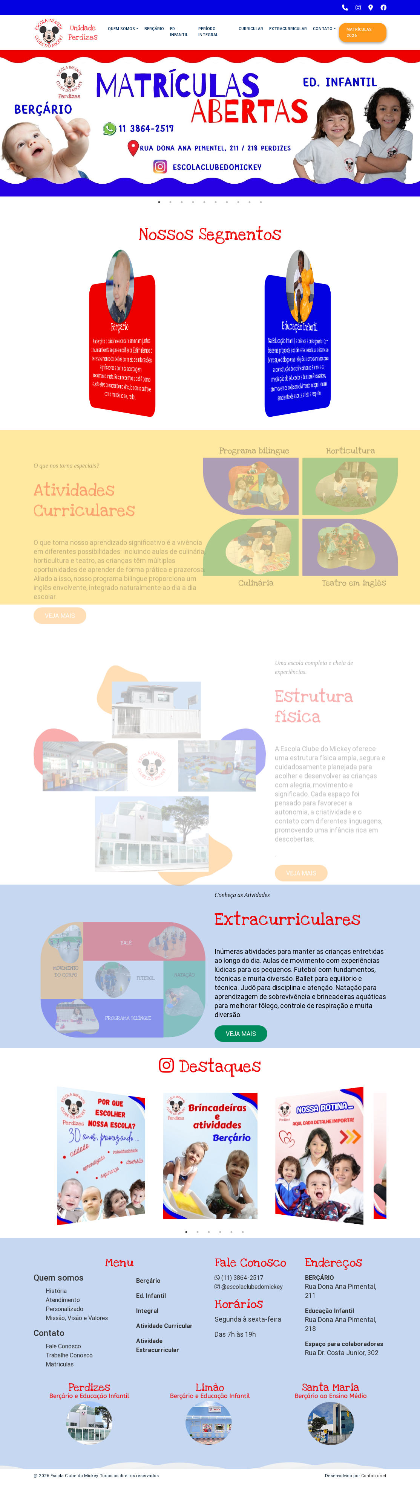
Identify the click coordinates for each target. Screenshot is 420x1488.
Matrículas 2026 (359, 32)
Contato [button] (323, 28)
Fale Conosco (63, 1346)
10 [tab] (261, 202)
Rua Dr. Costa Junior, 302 (342, 1352)
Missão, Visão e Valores (77, 1318)
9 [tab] (249, 202)
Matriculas (60, 1364)
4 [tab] (193, 202)
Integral (147, 1310)
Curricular (251, 28)
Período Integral (208, 31)
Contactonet (373, 1475)
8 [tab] (238, 202)
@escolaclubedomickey (249, 1286)
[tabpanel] (210, 122)
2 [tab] (170, 202)
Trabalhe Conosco (69, 1355)
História (56, 1291)
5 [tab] (204, 202)
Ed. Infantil (179, 31)
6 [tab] (215, 202)
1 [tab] (159, 202)
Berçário (154, 28)
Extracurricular (288, 28)
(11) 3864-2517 (239, 1277)
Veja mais (241, 1033)
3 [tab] (181, 202)
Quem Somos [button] (121, 28)
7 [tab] (227, 202)
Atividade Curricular (164, 1326)
